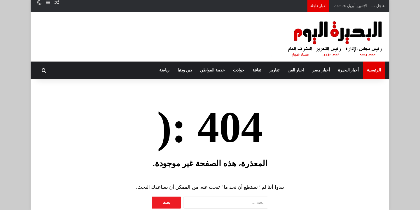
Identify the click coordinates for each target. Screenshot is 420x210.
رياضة (164, 70)
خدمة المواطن (212, 70)
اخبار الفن (296, 70)
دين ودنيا (185, 70)
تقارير (274, 70)
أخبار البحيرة (348, 70)
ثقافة (257, 70)
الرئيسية (374, 70)
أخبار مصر (321, 70)
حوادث (238, 70)
